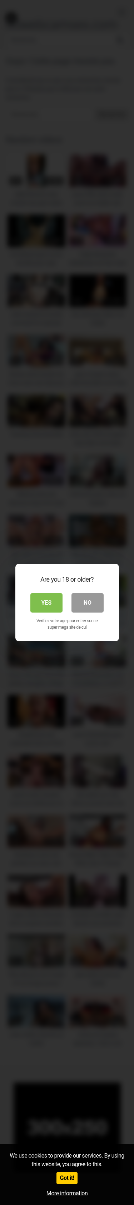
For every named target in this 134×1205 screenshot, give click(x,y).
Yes (46, 602)
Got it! (67, 1177)
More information (67, 1193)
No (87, 602)
